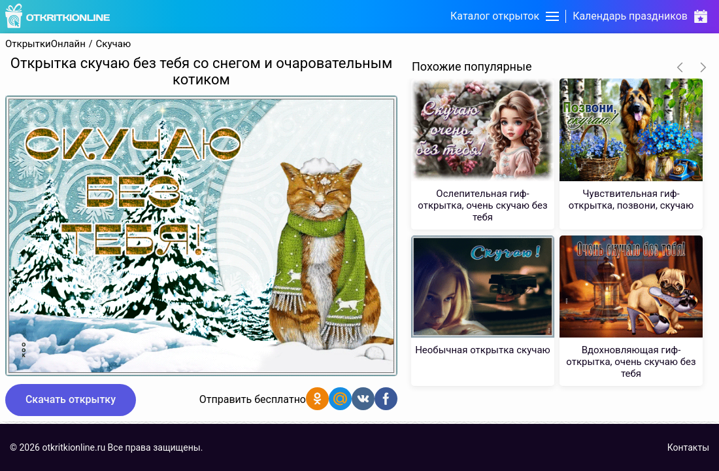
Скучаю (113, 44)
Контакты (688, 447)
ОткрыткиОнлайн (45, 44)
